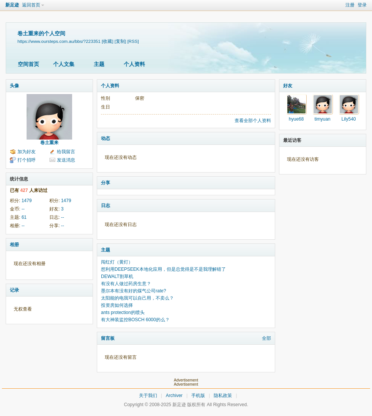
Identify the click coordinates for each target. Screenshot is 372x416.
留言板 (108, 338)
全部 (266, 338)
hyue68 (296, 119)
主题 (99, 64)
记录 (14, 290)
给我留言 (66, 151)
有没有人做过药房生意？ (126, 283)
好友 (287, 85)
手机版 (198, 395)
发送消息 (66, 160)
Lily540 (348, 119)
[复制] (120, 41)
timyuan (322, 119)
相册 (14, 244)
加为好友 (26, 151)
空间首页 (28, 64)
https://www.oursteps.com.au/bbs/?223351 (59, 41)
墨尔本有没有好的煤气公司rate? (133, 291)
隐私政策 (223, 395)
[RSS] (133, 41)
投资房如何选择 (117, 305)
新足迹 (12, 5)
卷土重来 (49, 142)
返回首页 (31, 5)
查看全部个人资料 (253, 120)
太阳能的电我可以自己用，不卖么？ (137, 298)
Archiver (174, 395)
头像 (14, 85)
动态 (105, 138)
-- (23, 209)
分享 (105, 182)
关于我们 (148, 395)
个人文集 (63, 64)
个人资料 (134, 64)
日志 (105, 205)
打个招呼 (26, 160)
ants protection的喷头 (123, 312)
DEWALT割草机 (117, 276)
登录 (362, 5)
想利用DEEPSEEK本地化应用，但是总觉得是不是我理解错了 (163, 269)
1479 (27, 200)
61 (24, 217)
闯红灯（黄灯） (117, 262)
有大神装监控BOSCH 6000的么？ (135, 319)
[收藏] (107, 41)
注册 (350, 5)
